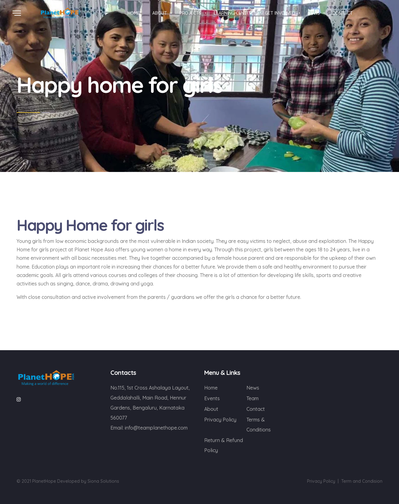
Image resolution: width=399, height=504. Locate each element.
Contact (255, 409)
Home (211, 388)
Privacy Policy (220, 419)
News (252, 388)
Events (212, 398)
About (211, 409)
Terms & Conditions (258, 424)
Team (252, 398)
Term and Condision (361, 481)
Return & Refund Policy (223, 445)
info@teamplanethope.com (156, 428)
